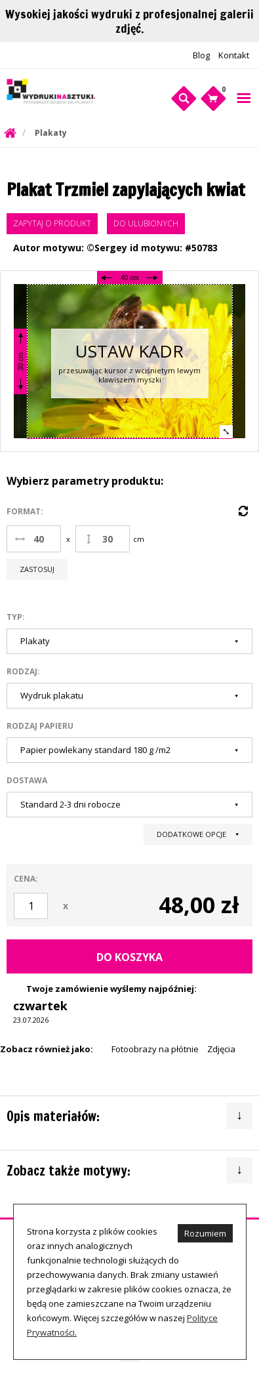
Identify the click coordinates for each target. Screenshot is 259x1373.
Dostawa (27, 780)
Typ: (16, 617)
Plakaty (51, 132)
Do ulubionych (145, 223)
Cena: (26, 878)
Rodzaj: (23, 671)
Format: (25, 511)
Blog (201, 55)
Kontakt (233, 55)
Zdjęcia (221, 1049)
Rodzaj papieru (40, 725)
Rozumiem (205, 1233)
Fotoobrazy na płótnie (155, 1049)
